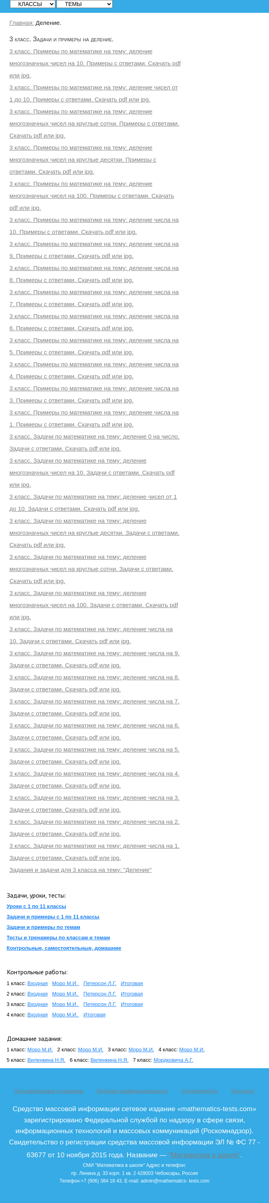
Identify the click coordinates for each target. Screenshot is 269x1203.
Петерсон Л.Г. (99, 983)
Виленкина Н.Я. (46, 1060)
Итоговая (132, 983)
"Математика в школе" (204, 1155)
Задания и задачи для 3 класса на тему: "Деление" (80, 869)
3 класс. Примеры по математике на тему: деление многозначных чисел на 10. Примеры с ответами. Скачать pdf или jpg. (94, 63)
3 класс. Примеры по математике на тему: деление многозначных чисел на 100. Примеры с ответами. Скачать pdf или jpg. (91, 195)
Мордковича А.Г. (173, 1060)
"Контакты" (243, 1091)
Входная (37, 983)
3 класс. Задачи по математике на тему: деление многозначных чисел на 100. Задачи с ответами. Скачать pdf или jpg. (93, 604)
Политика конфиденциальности (132, 1091)
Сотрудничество (200, 1091)
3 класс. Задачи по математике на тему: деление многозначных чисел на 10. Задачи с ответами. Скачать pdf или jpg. (91, 472)
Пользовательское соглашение (48, 1091)
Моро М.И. (65, 983)
